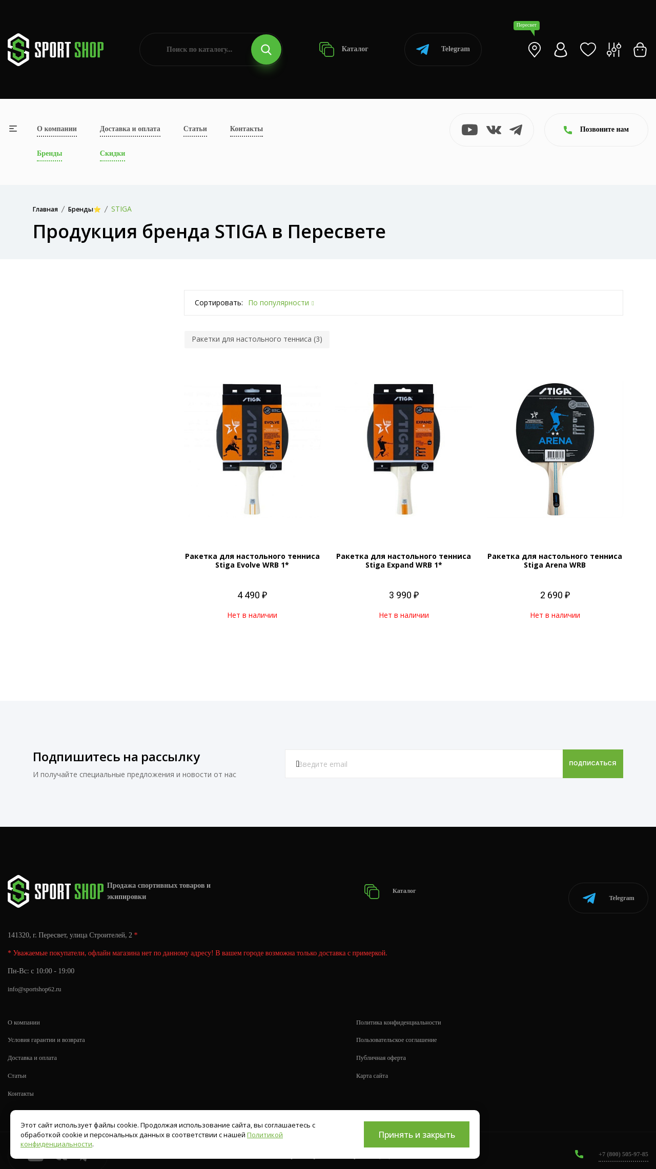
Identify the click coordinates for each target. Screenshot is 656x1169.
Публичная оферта (384, 1047)
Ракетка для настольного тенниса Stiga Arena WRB (554, 560)
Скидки (112, 153)
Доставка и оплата (130, 129)
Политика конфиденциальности (404, 1011)
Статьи (195, 129)
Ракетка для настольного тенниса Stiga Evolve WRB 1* (252, 560)
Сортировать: (219, 302)
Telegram (443, 49)
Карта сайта (374, 1065)
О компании (57, 129)
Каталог (343, 49)
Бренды (49, 153)
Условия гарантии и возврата (52, 1029)
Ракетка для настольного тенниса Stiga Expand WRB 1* (403, 560)
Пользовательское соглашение (402, 1029)
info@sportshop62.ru (38, 978)
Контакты (246, 129)
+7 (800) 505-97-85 (619, 1143)
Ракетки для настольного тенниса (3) (257, 339)
